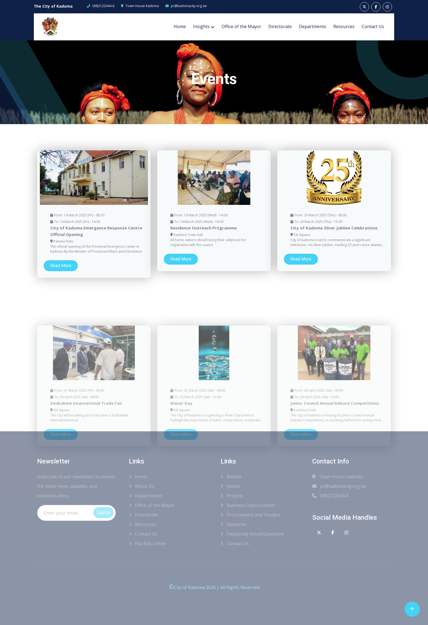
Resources (344, 26)
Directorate (280, 26)
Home (180, 26)
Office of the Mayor (241, 26)
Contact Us (373, 26)
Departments (312, 26)
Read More (60, 273)
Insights (201, 26)
